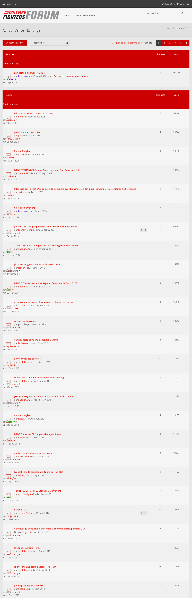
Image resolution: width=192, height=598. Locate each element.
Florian (22, 201)
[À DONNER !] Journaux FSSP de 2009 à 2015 (38, 198)
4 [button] (174, 46)
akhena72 (24, 226)
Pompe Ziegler (23, 118)
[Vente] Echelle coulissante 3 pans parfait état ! (40, 338)
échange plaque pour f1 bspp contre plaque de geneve (44, 223)
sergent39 (24, 367)
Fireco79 (154, 299)
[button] (186, 46)
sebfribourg (25, 265)
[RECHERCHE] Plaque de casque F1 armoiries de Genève (45, 287)
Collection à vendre (25, 159)
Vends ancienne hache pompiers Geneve (37, 249)
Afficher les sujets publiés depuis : (51, 481)
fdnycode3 (24, 328)
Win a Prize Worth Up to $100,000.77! (34, 92)
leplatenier (24, 252)
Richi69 (22, 316)
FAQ (70, 15)
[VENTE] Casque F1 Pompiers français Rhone (38, 312)
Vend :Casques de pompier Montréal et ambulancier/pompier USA (50, 376)
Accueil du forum (11, 580)
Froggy (22, 457)
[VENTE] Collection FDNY (28, 105)
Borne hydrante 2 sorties (28, 261)
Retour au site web (88, 15)
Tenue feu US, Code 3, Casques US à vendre (38, 351)
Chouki (22, 418)
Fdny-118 (27, 380)
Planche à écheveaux (26, 428)
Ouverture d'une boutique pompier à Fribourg (40, 274)
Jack (21, 108)
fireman (23, 70)
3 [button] (169, 46)
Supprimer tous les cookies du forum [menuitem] (171, 580)
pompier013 (25, 469)
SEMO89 (154, 130)
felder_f (23, 341)
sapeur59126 (25, 134)
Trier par (108, 481)
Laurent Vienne (27, 175)
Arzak (22, 121)
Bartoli (153, 159)
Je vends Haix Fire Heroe (28, 389)
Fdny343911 (156, 105)
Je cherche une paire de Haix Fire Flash (36, 402)
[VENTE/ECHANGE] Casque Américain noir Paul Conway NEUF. (48, 130)
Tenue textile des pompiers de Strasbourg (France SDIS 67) (46, 185)
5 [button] (180, 46)
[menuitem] (182, 4)
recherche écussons (25, 236)
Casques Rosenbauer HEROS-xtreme (34, 453)
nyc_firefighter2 (27, 354)
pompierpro (156, 172)
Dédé (152, 185)
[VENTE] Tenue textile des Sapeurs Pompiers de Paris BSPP (46, 210)
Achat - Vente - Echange (22, 31)
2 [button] (163, 46)
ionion (153, 427)
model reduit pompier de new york (34, 325)
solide (22, 150)
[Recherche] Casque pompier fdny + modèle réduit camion (46, 172)
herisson (23, 96)
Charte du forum (75, 564)
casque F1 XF (22, 363)
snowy (22, 303)
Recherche (21, 466)
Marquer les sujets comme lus (125, 46)
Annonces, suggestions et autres (72, 70)
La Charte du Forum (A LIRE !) (30, 67)
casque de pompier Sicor (28, 440)
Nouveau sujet (15, 46)
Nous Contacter (139, 554)
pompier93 (24, 431)
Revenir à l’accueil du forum (20, 499)
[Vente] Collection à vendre (29, 415)
